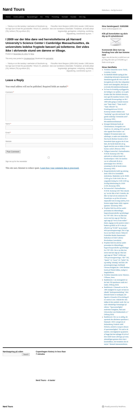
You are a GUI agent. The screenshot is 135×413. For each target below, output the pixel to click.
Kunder (73, 17)
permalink (49, 58)
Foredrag (55, 17)
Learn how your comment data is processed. (59, 168)
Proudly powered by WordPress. (115, 407)
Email (8, 133)
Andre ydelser (18, 17)
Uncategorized (29, 58)
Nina (32, 54)
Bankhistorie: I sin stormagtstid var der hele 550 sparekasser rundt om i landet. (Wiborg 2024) (116, 282)
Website (8, 141)
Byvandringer (32, 17)
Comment (10, 92)
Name (8, 124)
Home (8, 17)
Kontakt (65, 17)
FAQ (47, 17)
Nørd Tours (14, 9)
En (41, 17)
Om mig (82, 17)
